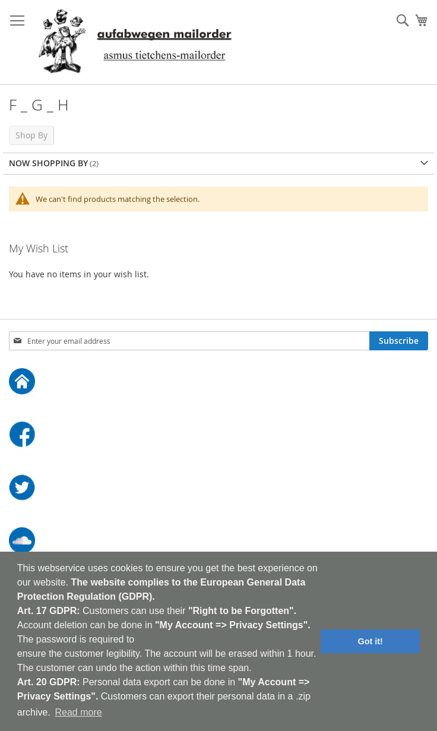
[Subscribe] (398, 340)
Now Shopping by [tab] (48, 163)
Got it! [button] (370, 641)
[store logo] (135, 42)
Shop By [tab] (31, 135)
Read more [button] (78, 712)
